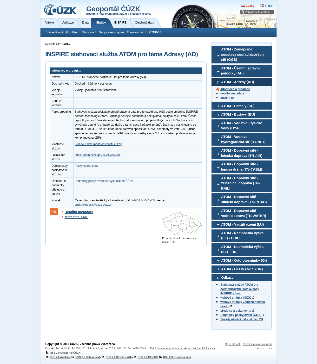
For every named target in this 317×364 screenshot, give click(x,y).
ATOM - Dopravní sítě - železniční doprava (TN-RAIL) (240, 183)
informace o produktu (235, 89)
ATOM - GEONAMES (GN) (242, 269)
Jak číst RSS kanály (203, 348)
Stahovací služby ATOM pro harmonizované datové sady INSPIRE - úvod (239, 289)
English (269, 5)
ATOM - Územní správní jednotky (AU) (240, 70)
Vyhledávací (54, 32)
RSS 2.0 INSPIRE (145, 357)
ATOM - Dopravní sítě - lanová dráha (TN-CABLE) (242, 166)
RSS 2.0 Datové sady (86, 357)
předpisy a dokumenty (237, 310)
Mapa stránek (232, 344)
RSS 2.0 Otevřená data (174, 357)
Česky (250, 5)
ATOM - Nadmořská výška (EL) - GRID (242, 235)
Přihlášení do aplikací (257, 12)
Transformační (136, 32)
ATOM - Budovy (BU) (238, 114)
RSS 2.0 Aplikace (58, 357)
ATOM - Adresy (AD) (237, 82)
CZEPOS (155, 32)
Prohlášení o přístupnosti (257, 344)
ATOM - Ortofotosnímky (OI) (244, 260)
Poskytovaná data (86, 165)
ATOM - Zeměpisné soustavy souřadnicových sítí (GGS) (242, 54)
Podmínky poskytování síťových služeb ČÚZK (104, 181)
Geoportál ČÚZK (119, 10)
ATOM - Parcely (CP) (238, 106)
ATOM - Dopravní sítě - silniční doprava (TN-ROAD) (244, 199)
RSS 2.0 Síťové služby (117, 357)
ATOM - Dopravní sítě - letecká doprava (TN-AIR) (241, 153)
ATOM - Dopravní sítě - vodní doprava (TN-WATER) (243, 213)
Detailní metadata (79, 212)
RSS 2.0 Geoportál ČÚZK (62, 352)
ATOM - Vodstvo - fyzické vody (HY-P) (241, 125)
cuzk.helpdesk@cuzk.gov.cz (93, 204)
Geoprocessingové (111, 32)
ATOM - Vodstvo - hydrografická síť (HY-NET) (243, 139)
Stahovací (89, 32)
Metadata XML (76, 217)
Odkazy (227, 277)
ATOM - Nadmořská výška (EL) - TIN (242, 249)
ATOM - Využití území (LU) (242, 224)
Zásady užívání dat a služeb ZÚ (241, 319)
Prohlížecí (72, 32)
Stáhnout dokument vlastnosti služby (98, 144)
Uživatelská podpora (167, 348)
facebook (185, 348)
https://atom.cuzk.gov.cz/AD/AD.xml (97, 155)
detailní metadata (232, 93)
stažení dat (227, 97)
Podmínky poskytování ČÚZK (242, 315)
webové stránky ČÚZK (237, 297)
